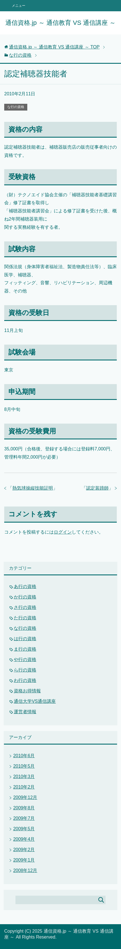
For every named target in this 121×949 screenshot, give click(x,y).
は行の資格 (25, 638)
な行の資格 (15, 107)
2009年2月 (24, 849)
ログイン (63, 532)
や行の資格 (25, 659)
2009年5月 (24, 828)
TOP (54, 47)
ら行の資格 (25, 670)
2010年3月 (24, 776)
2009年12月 (25, 797)
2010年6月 (24, 755)
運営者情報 (25, 711)
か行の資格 (25, 596)
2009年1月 (24, 860)
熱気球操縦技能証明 (32, 488)
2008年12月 (25, 870)
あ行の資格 (25, 586)
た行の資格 (25, 617)
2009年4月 (24, 839)
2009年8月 (24, 807)
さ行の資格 (25, 607)
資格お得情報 (27, 690)
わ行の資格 (25, 680)
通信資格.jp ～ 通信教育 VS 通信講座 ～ (60, 22)
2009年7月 (24, 818)
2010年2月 (24, 787)
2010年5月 (24, 766)
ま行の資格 (25, 649)
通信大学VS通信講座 (35, 701)
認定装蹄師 (97, 488)
